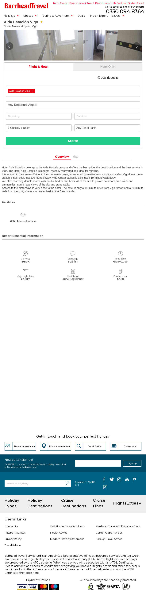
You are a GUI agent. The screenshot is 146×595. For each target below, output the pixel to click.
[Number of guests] (39, 127)
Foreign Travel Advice (109, 538)
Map (82, 156)
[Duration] (107, 116)
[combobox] (73, 91)
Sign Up (132, 463)
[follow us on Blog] (105, 487)
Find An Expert (136, 3)
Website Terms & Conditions (67, 526)
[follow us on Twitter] (111, 480)
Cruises (30, 15)
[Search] (67, 483)
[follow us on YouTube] (127, 480)
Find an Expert (98, 15)
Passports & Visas (15, 532)
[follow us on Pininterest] (134, 480)
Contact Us (11, 526)
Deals (81, 15)
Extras (118, 15)
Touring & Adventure (57, 15)
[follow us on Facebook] (104, 480)
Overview (68, 156)
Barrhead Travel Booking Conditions (118, 526)
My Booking (119, 3)
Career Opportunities (109, 532)
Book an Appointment (81, 3)
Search (73, 140)
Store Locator (103, 3)
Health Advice (58, 532)
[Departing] (39, 116)
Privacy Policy (13, 538)
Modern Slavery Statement (67, 538)
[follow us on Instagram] (119, 480)
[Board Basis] (107, 127)
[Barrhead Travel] (26, 6)
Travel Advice (13, 545)
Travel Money (60, 3)
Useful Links (15, 519)
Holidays (12, 15)
